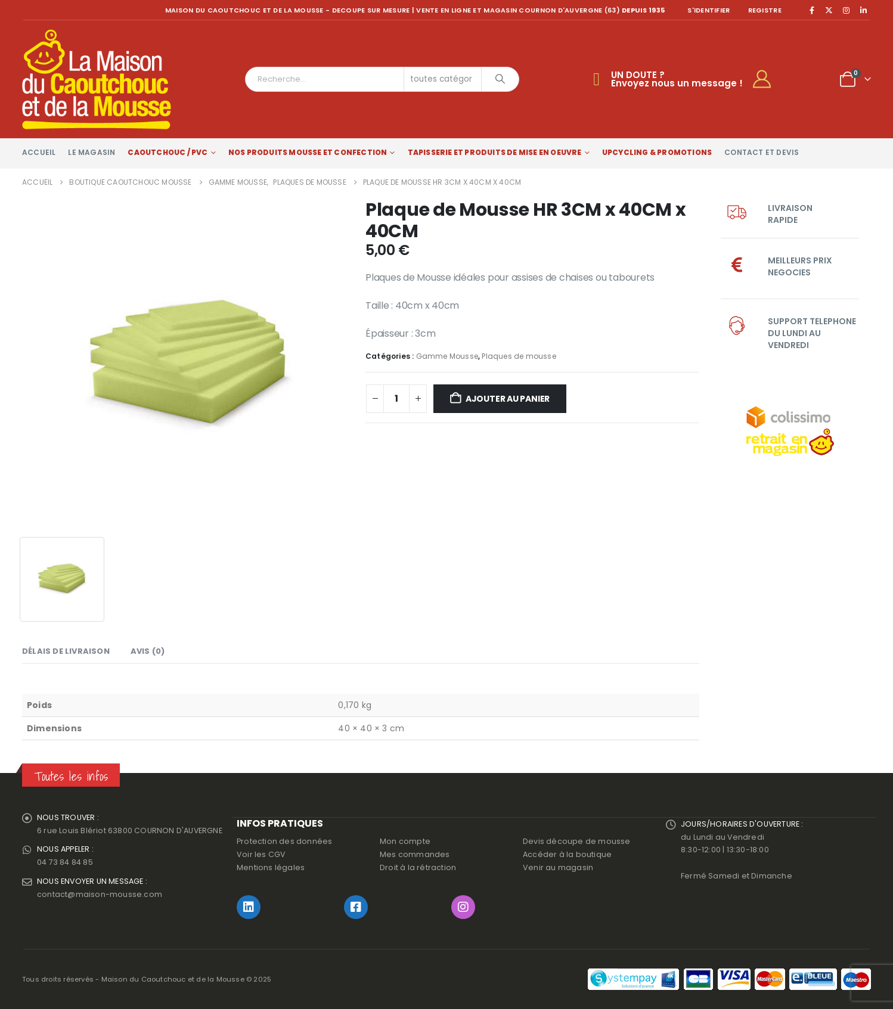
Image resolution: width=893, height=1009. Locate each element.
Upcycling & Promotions (657, 152)
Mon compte (405, 841)
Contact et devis (761, 152)
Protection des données (284, 841)
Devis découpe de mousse (577, 841)
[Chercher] (500, 79)
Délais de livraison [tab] (66, 651)
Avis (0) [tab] (148, 651)
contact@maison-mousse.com (99, 895)
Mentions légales (271, 867)
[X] (829, 10)
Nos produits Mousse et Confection (307, 152)
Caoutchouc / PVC (167, 152)
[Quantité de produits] (396, 398)
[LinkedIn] (863, 10)
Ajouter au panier (508, 399)
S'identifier (708, 10)
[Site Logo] (96, 79)
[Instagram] (846, 10)
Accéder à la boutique (567, 854)
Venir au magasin (558, 867)
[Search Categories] (443, 79)
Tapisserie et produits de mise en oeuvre (495, 152)
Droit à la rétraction (418, 867)
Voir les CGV (261, 854)
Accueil (38, 152)
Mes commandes (415, 854)
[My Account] (767, 79)
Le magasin (91, 152)
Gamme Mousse (447, 356)
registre (765, 10)
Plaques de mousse (519, 356)
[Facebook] (812, 10)
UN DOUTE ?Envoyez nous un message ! (677, 79)
